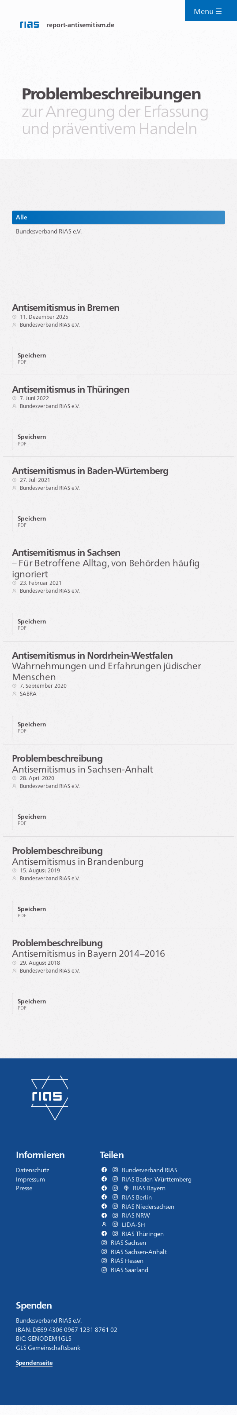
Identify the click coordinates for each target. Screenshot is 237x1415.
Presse (24, 1198)
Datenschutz (32, 1180)
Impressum (30, 1189)
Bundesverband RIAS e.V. (49, 231)
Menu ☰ (210, 12)
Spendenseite (34, 1373)
